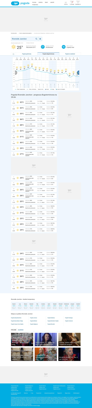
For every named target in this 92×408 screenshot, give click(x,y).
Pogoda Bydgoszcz (29, 385)
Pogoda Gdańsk (42, 385)
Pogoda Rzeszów (42, 389)
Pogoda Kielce (14, 387)
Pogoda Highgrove (34, 324)
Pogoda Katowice (71, 385)
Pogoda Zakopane (29, 390)
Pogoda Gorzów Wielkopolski (59, 385)
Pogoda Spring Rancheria (16, 317)
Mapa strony (67, 393)
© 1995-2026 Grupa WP (16, 393)
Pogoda (25, 3)
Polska (34, 2)
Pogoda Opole (14, 389)
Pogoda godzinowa (26, 54)
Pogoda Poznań (28, 389)
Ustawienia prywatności (49, 393)
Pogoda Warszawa (71, 389)
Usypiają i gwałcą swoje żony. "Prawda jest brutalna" (67, 343)
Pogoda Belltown (33, 321)
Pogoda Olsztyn (70, 387)
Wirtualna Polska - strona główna (15, 3)
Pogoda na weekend (70, 54)
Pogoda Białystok (14, 385)
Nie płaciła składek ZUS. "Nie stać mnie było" (67, 358)
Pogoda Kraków (28, 387)
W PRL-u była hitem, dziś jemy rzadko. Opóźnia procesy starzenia (20, 357)
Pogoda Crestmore (69, 321)
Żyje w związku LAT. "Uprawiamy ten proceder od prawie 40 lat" (44, 343)
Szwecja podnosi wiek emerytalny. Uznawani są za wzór (43, 357)
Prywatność (38, 393)
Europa (41, 2)
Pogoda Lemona (33, 317)
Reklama (26, 393)
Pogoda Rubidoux (51, 317)
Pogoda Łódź (56, 387)
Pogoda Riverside (51, 324)
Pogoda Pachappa (69, 317)
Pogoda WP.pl (14, 33)
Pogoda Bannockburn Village (17, 321)
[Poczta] (66, 3)
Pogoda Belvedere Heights (53, 321)
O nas (32, 393)
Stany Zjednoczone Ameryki (25, 33)
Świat (46, 2)
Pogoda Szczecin (56, 389)
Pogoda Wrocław (14, 390)
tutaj (39, 405)
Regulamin (59, 393)
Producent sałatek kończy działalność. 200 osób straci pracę (20, 342)
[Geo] (40, 39)
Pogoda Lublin (42, 387)
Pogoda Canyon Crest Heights (17, 324)
